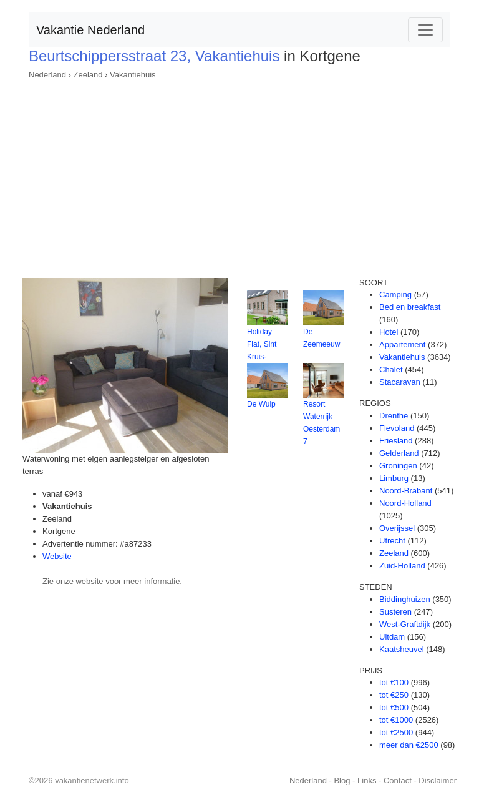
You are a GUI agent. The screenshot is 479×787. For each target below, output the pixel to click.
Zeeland (88, 74)
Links (366, 780)
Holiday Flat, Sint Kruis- (261, 344)
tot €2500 (396, 732)
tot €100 (394, 682)
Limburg (394, 478)
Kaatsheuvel (401, 649)
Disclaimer (438, 780)
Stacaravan (399, 382)
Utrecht (392, 540)
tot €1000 (396, 720)
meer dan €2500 (408, 745)
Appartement (402, 344)
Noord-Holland (405, 503)
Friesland (395, 440)
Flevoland (396, 428)
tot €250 (394, 695)
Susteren (395, 611)
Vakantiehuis (132, 74)
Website (57, 556)
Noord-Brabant (405, 490)
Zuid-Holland (402, 565)
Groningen (398, 465)
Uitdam (392, 636)
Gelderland (399, 453)
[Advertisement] (239, 174)
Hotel (388, 332)
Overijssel (397, 528)
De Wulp (261, 404)
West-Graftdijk (404, 624)
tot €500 (394, 707)
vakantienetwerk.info (92, 780)
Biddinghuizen (404, 599)
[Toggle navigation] (425, 29)
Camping (395, 294)
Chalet (391, 369)
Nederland (47, 74)
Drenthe (393, 415)
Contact (398, 780)
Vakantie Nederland (90, 30)
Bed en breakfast (409, 307)
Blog (342, 780)
